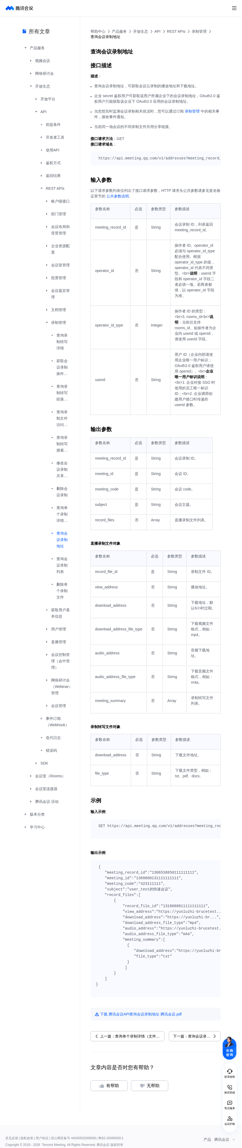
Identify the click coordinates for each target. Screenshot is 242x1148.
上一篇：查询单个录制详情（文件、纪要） (132, 1036)
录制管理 (192, 111)
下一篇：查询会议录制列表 (195, 1036)
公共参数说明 (117, 196)
